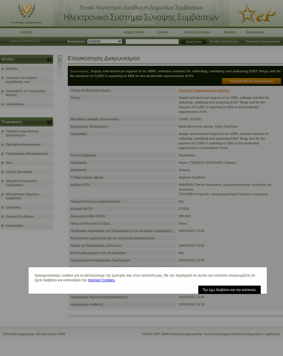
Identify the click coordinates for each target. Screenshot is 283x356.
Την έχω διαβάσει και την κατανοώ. (229, 290)
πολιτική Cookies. (101, 280)
